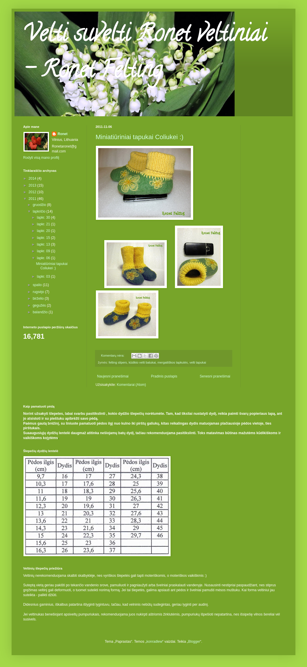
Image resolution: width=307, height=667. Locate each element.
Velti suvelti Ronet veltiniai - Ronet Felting (144, 54)
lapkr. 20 (44, 231)
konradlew (154, 642)
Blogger (194, 642)
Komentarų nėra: (113, 355)
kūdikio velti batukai (142, 362)
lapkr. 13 (44, 244)
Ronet (62, 134)
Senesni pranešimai (215, 376)
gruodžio (40, 205)
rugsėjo (39, 292)
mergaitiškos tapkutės (173, 362)
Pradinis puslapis (164, 376)
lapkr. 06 (44, 258)
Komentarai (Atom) (131, 385)
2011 (33, 199)
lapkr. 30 (44, 217)
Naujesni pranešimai (113, 376)
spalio (38, 285)
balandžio (41, 312)
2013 (33, 185)
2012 (33, 192)
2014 (33, 178)
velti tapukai (197, 362)
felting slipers (118, 362)
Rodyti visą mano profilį (41, 158)
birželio (39, 298)
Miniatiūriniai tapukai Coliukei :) (139, 137)
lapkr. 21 (44, 224)
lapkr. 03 (44, 276)
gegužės (40, 305)
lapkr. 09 (44, 251)
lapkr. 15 (44, 238)
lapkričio (39, 211)
